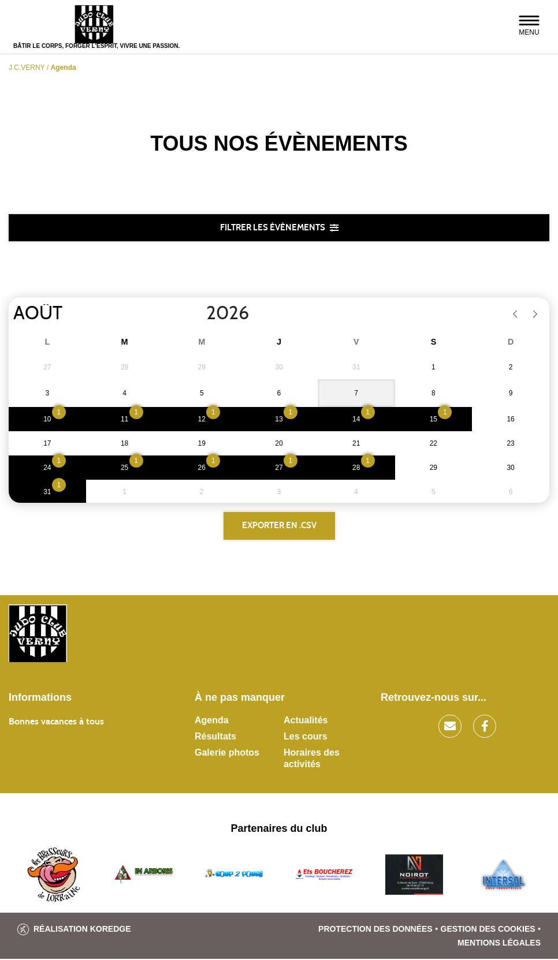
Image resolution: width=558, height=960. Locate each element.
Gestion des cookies (488, 930)
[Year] (197, 314)
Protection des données (375, 930)
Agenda (212, 721)
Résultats (215, 737)
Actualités (306, 721)
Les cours (306, 737)
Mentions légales (499, 943)
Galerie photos (227, 754)
